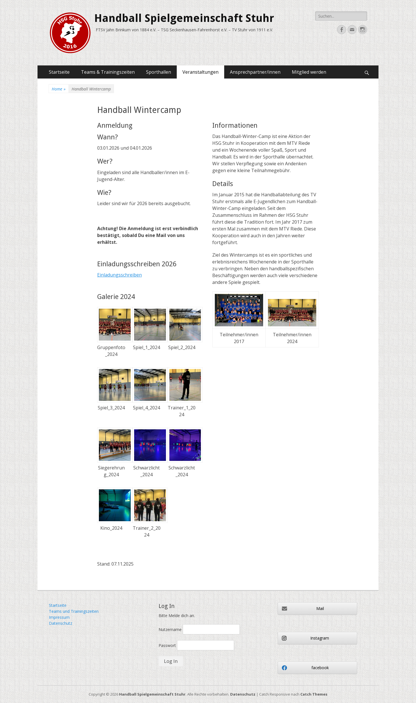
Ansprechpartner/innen (255, 72)
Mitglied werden (309, 72)
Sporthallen (158, 72)
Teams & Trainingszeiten (108, 72)
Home (59, 89)
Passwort (167, 645)
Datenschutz (60, 623)
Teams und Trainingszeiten (74, 611)
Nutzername (170, 629)
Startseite (59, 72)
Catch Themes (313, 694)
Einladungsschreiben (119, 275)
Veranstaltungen (200, 72)
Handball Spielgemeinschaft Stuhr (184, 18)
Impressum (59, 617)
